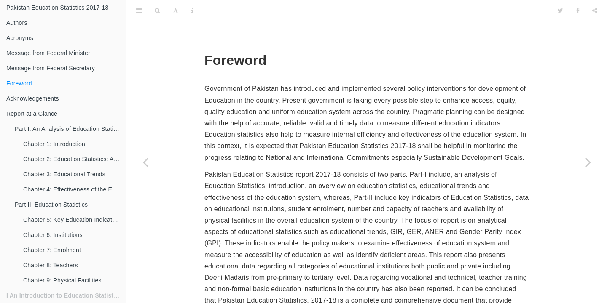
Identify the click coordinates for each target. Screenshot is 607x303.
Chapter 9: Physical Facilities (62, 280)
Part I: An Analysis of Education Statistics (70, 128)
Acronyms (19, 38)
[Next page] (588, 162)
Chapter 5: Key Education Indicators (72, 219)
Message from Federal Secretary (50, 68)
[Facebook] (578, 10)
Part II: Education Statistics (51, 204)
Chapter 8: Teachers (50, 265)
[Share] (595, 10)
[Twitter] (560, 10)
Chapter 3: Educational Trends (64, 174)
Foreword (19, 83)
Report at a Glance (31, 113)
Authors (16, 22)
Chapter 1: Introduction (54, 144)
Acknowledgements (32, 98)
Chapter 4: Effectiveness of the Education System (74, 189)
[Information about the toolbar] (192, 10)
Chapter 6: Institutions (53, 234)
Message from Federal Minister (48, 53)
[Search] (157, 10)
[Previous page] (145, 162)
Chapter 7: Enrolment (52, 250)
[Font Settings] (176, 10)
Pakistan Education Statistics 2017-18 (57, 7)
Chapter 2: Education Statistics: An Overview (74, 159)
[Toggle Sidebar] (139, 10)
